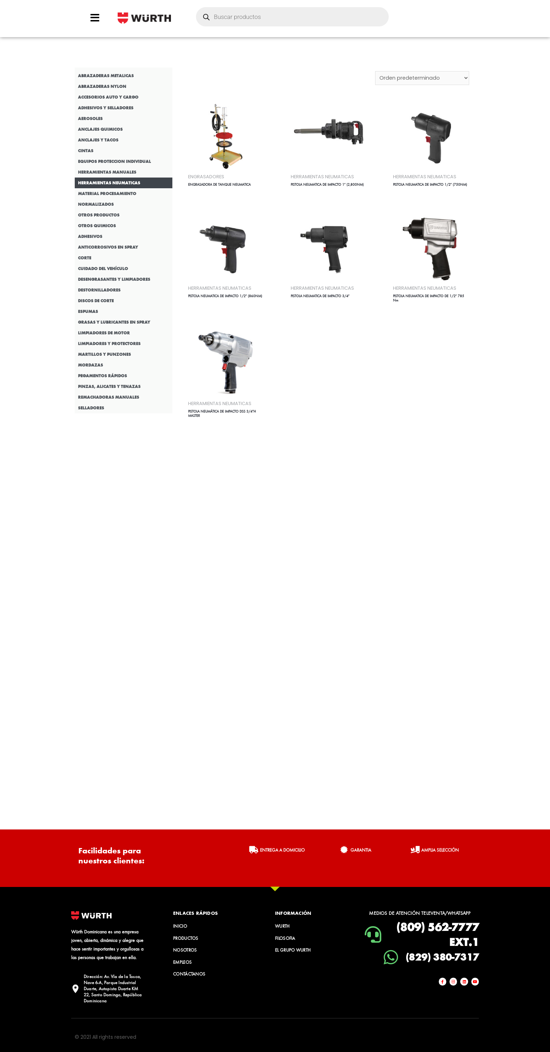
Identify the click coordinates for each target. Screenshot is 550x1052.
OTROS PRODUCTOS (98, 215)
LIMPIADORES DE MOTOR (104, 332)
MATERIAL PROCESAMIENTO (107, 193)
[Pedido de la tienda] (421, 78)
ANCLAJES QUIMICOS (100, 129)
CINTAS (85, 150)
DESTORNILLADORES (99, 290)
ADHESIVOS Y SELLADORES (105, 107)
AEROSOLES (90, 118)
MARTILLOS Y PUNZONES (104, 354)
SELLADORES (91, 407)
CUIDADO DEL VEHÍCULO (103, 268)
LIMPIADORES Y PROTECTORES (109, 343)
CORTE (84, 257)
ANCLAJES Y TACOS (98, 140)
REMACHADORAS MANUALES (108, 397)
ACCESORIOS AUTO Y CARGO (108, 97)
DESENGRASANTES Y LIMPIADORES (114, 279)
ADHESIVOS (90, 236)
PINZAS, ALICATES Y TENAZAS (109, 386)
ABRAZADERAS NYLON (102, 86)
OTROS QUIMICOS (97, 225)
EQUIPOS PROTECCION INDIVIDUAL (114, 161)
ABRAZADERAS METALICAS (106, 75)
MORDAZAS (90, 365)
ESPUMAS (88, 311)
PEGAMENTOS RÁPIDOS (102, 375)
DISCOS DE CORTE (96, 300)
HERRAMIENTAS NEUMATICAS (109, 182)
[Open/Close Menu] (95, 17)
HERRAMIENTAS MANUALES (107, 172)
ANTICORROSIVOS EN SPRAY (108, 247)
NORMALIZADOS (96, 204)
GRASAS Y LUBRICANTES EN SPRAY (114, 322)
